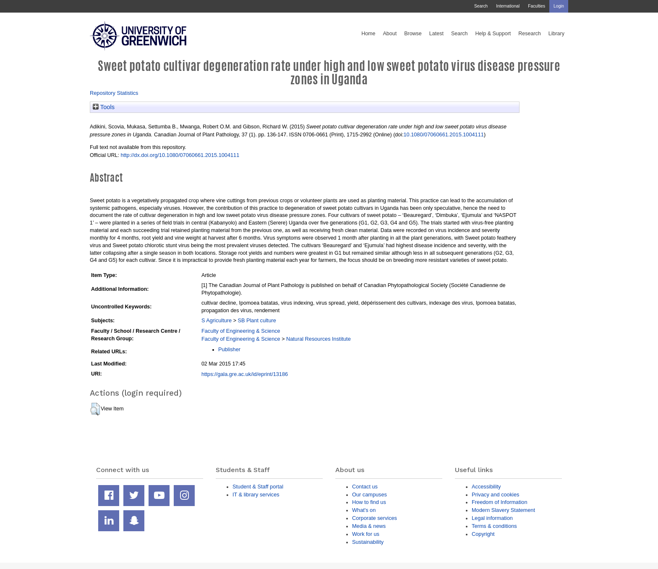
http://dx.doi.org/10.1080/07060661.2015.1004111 (179, 155)
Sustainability (368, 542)
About (390, 34)
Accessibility (486, 486)
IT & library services (255, 494)
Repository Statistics (114, 93)
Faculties (536, 6)
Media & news (369, 526)
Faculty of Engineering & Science (240, 331)
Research (529, 34)
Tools (104, 107)
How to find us (369, 502)
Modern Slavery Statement (503, 510)
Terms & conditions (494, 526)
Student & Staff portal (257, 486)
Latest (436, 34)
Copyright (483, 534)
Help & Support (493, 34)
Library (556, 34)
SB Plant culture (257, 320)
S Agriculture (216, 320)
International (508, 6)
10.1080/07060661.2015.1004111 (443, 134)
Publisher (229, 349)
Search (481, 6)
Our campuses (369, 494)
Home (368, 34)
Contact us (365, 486)
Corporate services (374, 518)
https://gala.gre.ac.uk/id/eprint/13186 (244, 374)
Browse (413, 34)
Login (559, 6)
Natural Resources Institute (318, 339)
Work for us (365, 534)
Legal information (492, 518)
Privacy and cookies (495, 494)
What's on (364, 510)
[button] (95, 409)
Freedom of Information (499, 502)
